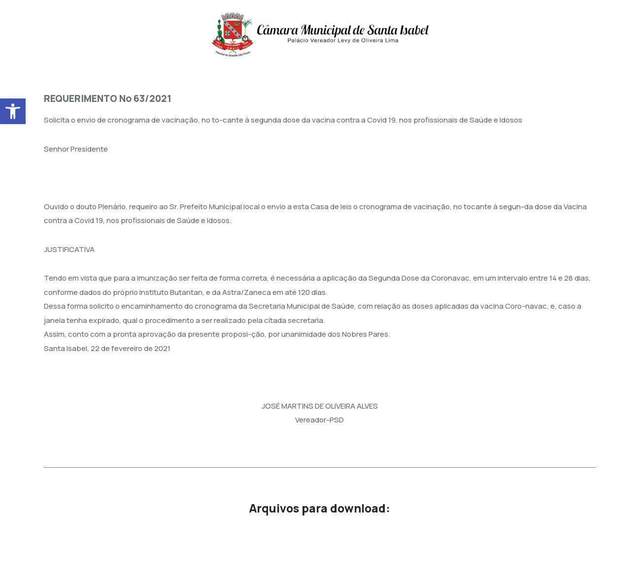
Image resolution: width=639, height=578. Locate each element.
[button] (13, 111)
